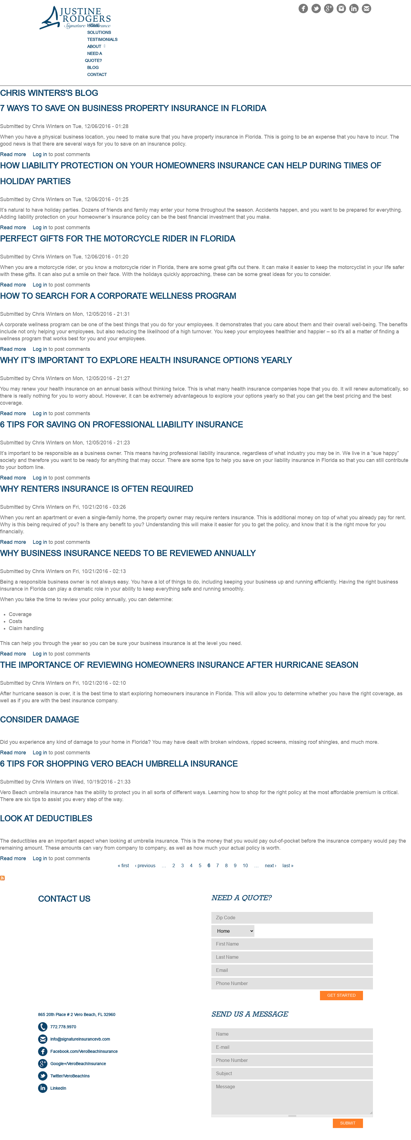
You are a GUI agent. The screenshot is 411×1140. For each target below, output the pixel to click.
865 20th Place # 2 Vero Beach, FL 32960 (76, 967)
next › (270, 818)
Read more (13, 107)
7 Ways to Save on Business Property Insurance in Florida (133, 61)
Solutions (202, 25)
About (270, 25)
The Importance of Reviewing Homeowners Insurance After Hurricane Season (179, 617)
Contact (358, 25)
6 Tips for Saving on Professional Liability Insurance (121, 377)
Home (174, 25)
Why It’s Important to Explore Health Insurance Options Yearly (146, 313)
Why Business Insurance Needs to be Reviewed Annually (128, 506)
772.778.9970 (63, 979)
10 (245, 818)
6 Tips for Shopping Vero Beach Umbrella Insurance (119, 716)
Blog (333, 25)
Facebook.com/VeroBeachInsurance (84, 1004)
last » (288, 818)
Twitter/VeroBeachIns (70, 1028)
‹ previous (145, 818)
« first (123, 818)
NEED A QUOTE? (302, 25)
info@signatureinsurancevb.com (80, 991)
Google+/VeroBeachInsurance (78, 1016)
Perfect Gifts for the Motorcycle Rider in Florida (117, 191)
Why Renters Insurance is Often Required (96, 441)
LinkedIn (58, 1041)
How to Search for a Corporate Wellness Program (118, 248)
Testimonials (238, 25)
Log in (40, 107)
